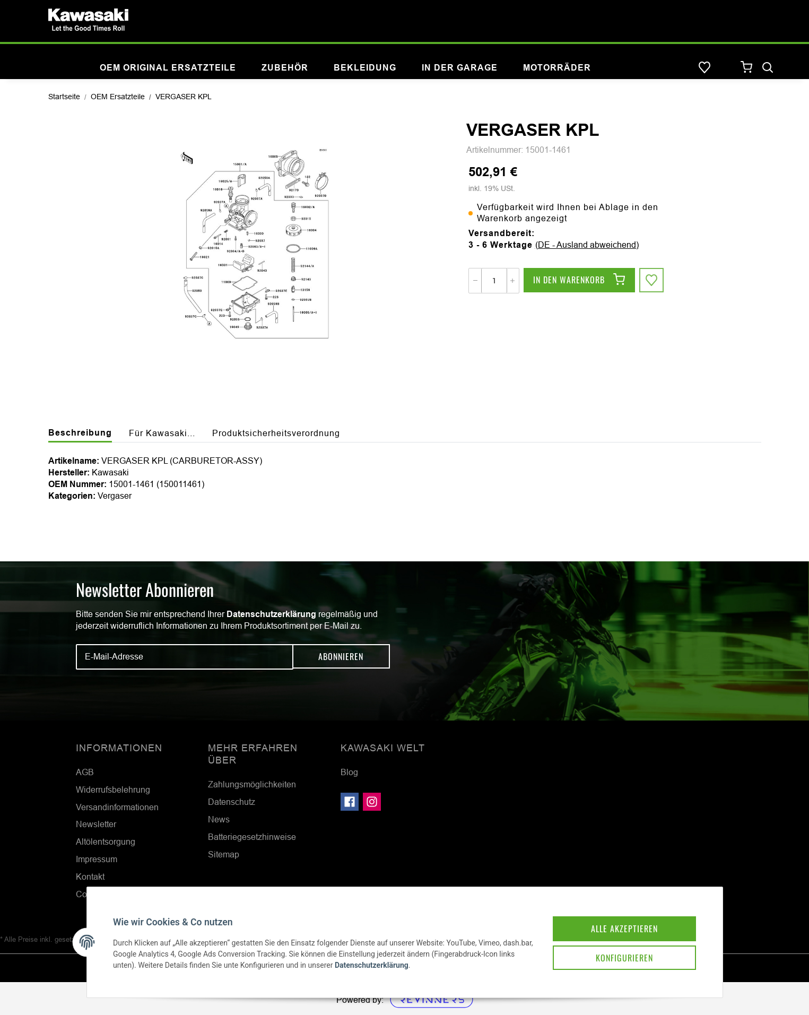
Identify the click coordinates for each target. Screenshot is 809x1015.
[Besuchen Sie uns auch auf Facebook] (350, 802)
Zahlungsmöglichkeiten (252, 784)
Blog (349, 772)
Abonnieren (340, 656)
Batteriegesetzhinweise (252, 837)
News (219, 819)
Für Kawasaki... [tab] (162, 433)
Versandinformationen (117, 807)
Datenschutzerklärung (271, 614)
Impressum (96, 859)
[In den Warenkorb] (579, 280)
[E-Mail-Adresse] (184, 657)
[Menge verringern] (475, 280)
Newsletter (96, 824)
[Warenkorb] (747, 67)
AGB (85, 772)
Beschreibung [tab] (80, 433)
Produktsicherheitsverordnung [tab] (276, 433)
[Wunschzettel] (704, 68)
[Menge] (494, 280)
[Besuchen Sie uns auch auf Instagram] (372, 802)
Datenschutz (231, 801)
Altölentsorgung (105, 841)
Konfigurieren (619, 952)
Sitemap (223, 854)
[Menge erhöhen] (512, 280)
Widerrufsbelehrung (113, 789)
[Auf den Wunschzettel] (652, 280)
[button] (725, 68)
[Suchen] (767, 68)
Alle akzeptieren (619, 922)
